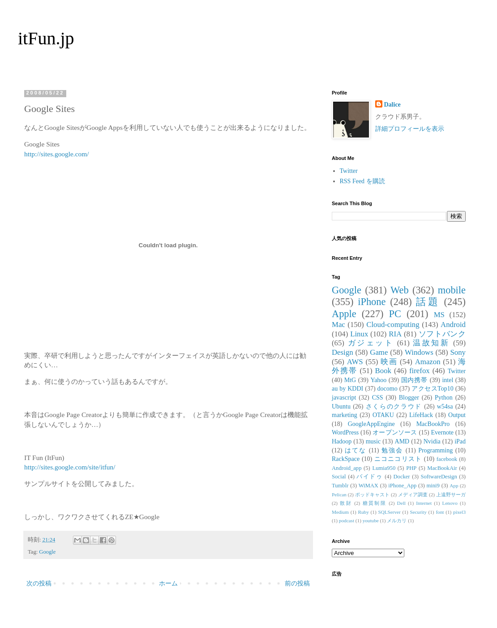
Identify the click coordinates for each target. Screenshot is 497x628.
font (440, 512)
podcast (346, 520)
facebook (447, 459)
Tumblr (340, 485)
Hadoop (341, 441)
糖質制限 (375, 503)
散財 (346, 503)
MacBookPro (433, 424)
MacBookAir (442, 468)
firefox (419, 370)
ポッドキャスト (372, 494)
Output (457, 415)
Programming (435, 450)
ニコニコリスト (398, 459)
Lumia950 (383, 468)
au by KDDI (347, 388)
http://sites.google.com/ (56, 154)
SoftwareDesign (439, 476)
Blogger (409, 397)
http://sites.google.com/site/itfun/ (69, 467)
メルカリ (397, 520)
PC (395, 313)
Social (339, 476)
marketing (344, 415)
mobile (452, 290)
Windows (419, 352)
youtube (371, 520)
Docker (401, 476)
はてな (355, 450)
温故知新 (431, 343)
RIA (395, 334)
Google (47, 552)
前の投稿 (297, 583)
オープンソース (395, 432)
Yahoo (378, 380)
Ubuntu (341, 406)
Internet (424, 503)
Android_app (346, 468)
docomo (387, 388)
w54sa (445, 406)
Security (418, 512)
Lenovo (450, 503)
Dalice (392, 104)
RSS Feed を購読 (362, 181)
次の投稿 (38, 583)
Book (383, 370)
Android (453, 324)
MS (439, 314)
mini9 (433, 485)
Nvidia (432, 441)
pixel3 (459, 512)
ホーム (168, 583)
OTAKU (383, 415)
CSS (377, 397)
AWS (355, 361)
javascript (344, 397)
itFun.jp (46, 38)
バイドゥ (369, 476)
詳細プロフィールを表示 (409, 128)
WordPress (345, 432)
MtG (350, 380)
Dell (401, 503)
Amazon (428, 361)
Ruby (363, 512)
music (373, 441)
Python (444, 397)
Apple (344, 313)
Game (379, 352)
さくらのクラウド (394, 406)
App (454, 485)
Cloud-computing (392, 324)
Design (342, 352)
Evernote (442, 432)
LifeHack (421, 415)
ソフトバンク (442, 334)
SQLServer (389, 512)
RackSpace (346, 459)
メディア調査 (413, 494)
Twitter (349, 171)
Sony (458, 352)
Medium (340, 512)
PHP (411, 468)
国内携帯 (414, 380)
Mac (338, 324)
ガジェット (371, 343)
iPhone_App (402, 485)
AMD (402, 441)
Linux (359, 334)
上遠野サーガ (451, 494)
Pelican (339, 494)
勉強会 (392, 450)
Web (399, 290)
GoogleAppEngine (371, 424)
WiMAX (368, 485)
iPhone (372, 301)
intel (447, 380)
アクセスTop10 (432, 388)
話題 (427, 301)
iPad (460, 441)
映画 (389, 361)
